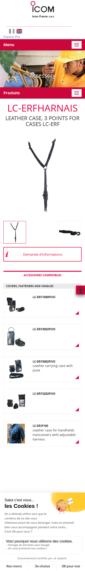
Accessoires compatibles (42, 275)
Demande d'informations (42, 254)
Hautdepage (80, 290)
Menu (8, 44)
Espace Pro (11, 37)
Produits (11, 92)
